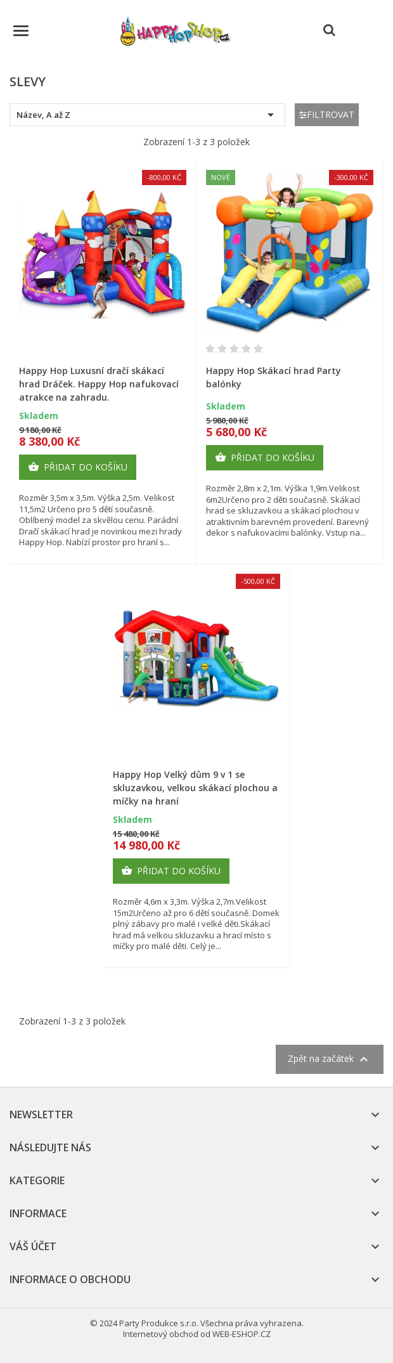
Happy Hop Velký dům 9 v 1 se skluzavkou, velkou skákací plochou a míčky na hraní (195, 787)
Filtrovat (326, 114)
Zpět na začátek (329, 1059)
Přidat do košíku (77, 467)
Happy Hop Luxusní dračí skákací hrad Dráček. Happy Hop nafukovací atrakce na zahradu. (99, 384)
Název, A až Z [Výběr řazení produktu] (147, 114)
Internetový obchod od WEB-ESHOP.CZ (197, 1334)
